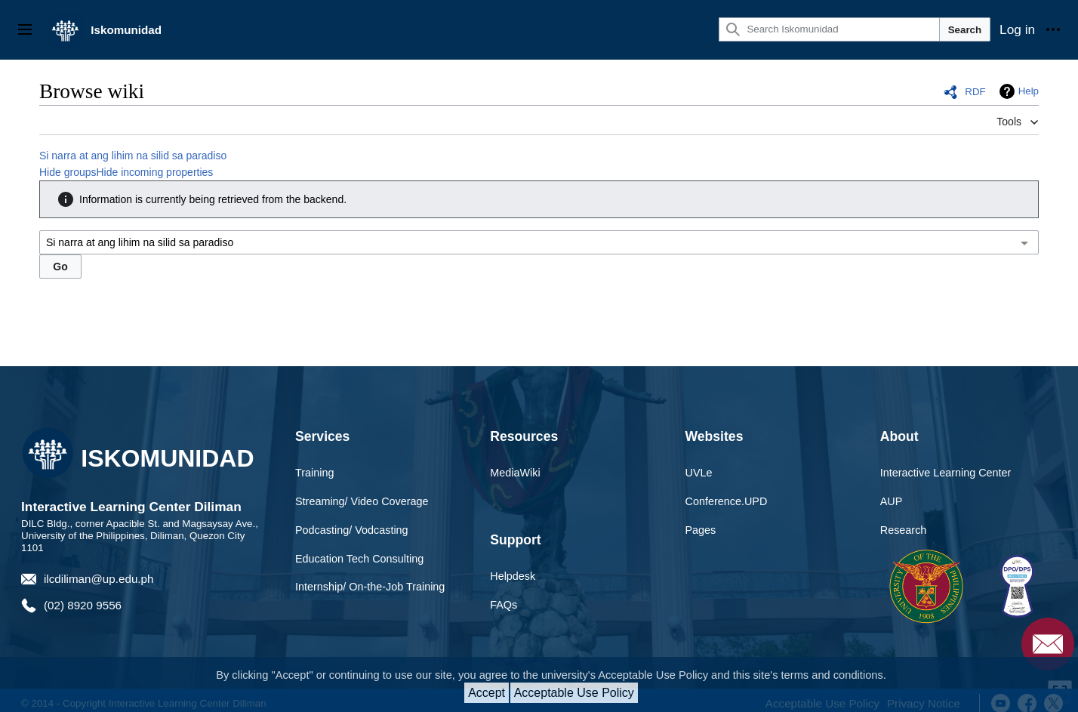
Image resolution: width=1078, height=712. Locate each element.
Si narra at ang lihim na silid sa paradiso (132, 155)
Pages (700, 530)
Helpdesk (512, 576)
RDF (975, 91)
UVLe (699, 473)
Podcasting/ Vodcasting (351, 530)
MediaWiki (515, 473)
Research (903, 530)
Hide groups (68, 172)
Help (1028, 91)
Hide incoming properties (155, 172)
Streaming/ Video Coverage (362, 501)
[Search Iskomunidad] (829, 29)
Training (314, 473)
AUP (891, 501)
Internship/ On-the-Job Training (370, 587)
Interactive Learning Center (946, 473)
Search (964, 29)
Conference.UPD (726, 501)
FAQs (503, 605)
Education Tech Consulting (359, 559)
